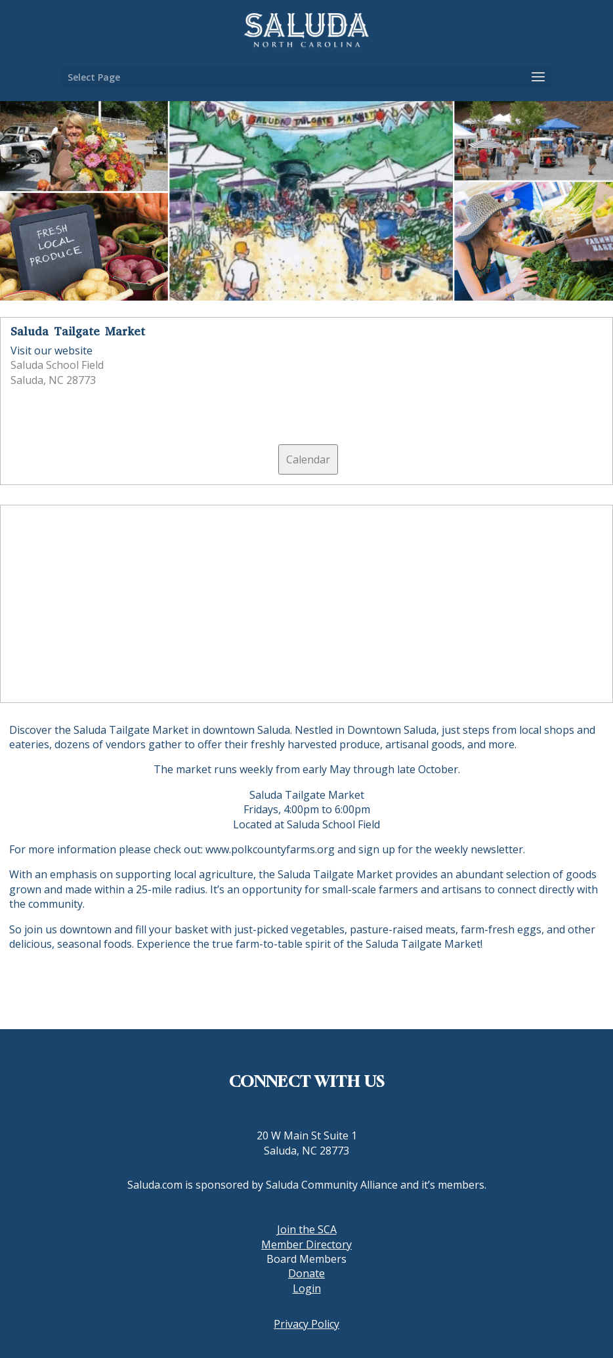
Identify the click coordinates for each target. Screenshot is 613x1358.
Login (307, 1288)
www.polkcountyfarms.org (270, 849)
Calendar (308, 459)
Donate (306, 1273)
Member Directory (306, 1244)
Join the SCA (307, 1229)
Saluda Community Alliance (332, 1185)
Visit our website (52, 350)
